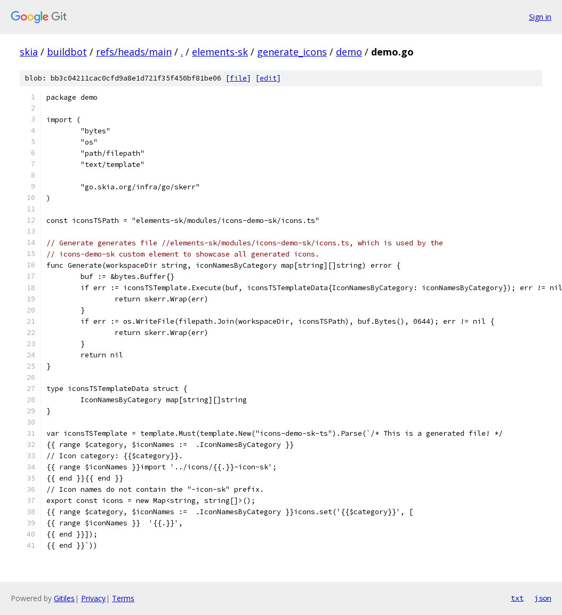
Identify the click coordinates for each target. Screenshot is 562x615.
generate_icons (292, 51)
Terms (123, 598)
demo (349, 51)
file (238, 78)
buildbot (67, 51)
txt (517, 598)
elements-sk (220, 51)
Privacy (93, 598)
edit (268, 78)
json (542, 598)
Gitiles (64, 598)
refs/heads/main (134, 51)
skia (29, 51)
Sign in (540, 17)
